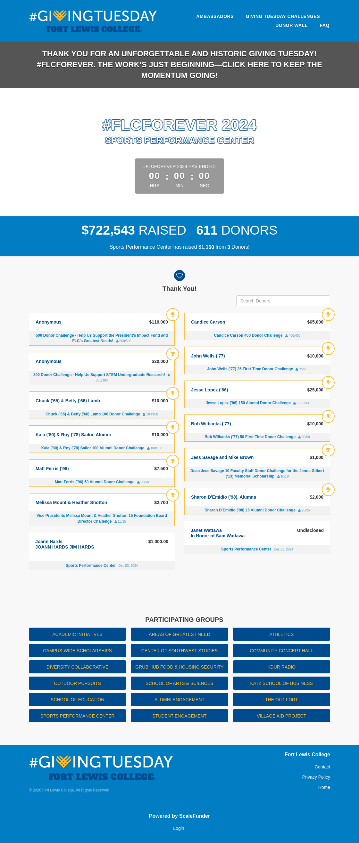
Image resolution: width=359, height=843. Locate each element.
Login (178, 828)
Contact (322, 766)
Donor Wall (291, 25)
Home (324, 787)
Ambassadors (215, 16)
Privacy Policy (316, 777)
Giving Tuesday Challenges (283, 16)
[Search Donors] (283, 300)
